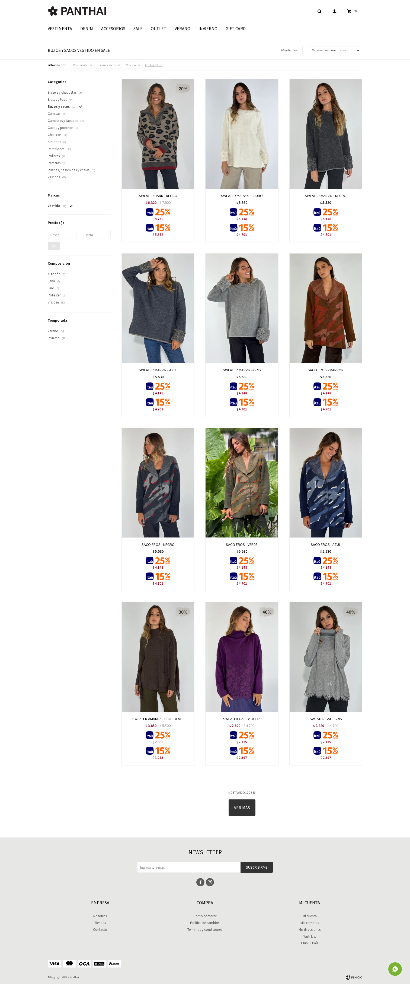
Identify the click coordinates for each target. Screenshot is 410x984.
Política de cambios (204, 922)
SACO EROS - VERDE (242, 544)
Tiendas (100, 922)
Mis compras (309, 922)
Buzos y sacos (107, 65)
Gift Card (236, 28)
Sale (138, 28)
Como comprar (204, 916)
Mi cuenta (310, 916)
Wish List (309, 936)
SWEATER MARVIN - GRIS (242, 370)
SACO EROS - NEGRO (158, 544)
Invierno (207, 28)
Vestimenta (60, 28)
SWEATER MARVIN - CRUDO (242, 195)
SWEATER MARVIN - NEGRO (326, 195)
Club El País (309, 943)
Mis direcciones (310, 929)
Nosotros (100, 916)
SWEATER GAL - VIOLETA (242, 718)
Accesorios (113, 28)
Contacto (100, 929)
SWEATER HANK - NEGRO (158, 195)
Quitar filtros (153, 65)
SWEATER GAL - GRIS (326, 718)
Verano (182, 28)
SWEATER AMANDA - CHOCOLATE (158, 718)
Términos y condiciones (204, 929)
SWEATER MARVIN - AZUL (158, 370)
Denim (86, 28)
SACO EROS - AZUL (326, 544)
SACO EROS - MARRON (326, 370)
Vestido (131, 65)
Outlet (158, 28)
